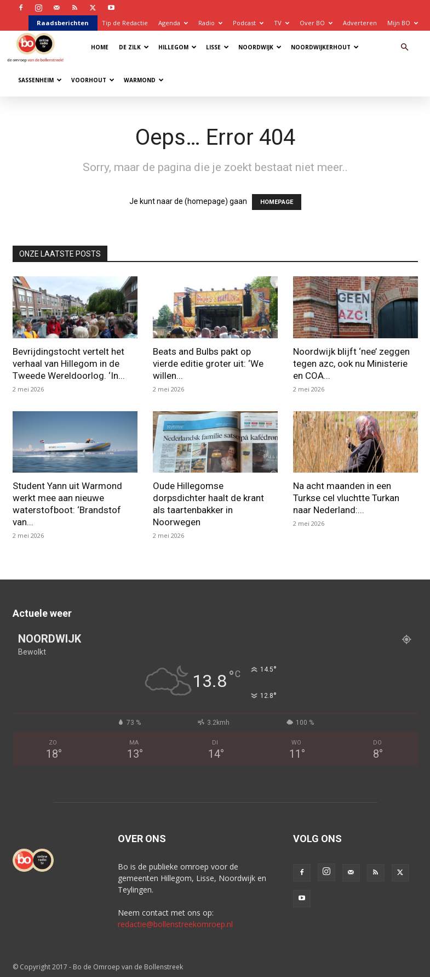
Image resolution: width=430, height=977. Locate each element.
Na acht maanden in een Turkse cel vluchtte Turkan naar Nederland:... (346, 497)
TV (281, 23)
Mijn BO (402, 23)
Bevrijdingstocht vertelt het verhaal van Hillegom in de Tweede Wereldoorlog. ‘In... (69, 363)
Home (99, 47)
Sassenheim (40, 80)
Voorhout (92, 80)
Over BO (316, 23)
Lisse (217, 47)
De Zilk (134, 47)
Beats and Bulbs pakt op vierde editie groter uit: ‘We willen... (208, 363)
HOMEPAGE (276, 202)
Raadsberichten (63, 23)
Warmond (144, 80)
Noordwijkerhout (325, 47)
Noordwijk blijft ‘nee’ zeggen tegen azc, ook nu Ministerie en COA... (351, 363)
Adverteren (360, 23)
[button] (405, 47)
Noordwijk (260, 47)
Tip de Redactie (125, 23)
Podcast (248, 23)
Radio (210, 23)
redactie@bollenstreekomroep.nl (175, 924)
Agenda (173, 23)
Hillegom (177, 47)
